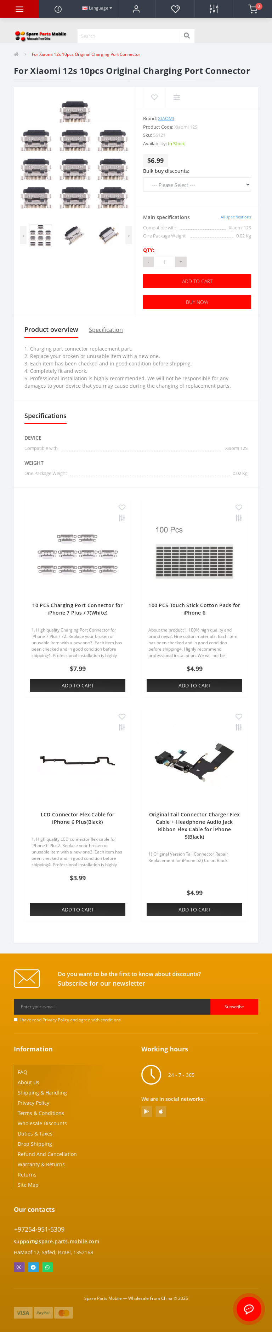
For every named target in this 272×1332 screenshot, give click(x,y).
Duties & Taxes (35, 1133)
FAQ (22, 1072)
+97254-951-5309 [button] (39, 1229)
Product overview (51, 329)
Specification (106, 330)
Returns (27, 1174)
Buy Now (197, 302)
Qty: (148, 250)
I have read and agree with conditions (70, 1020)
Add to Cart (197, 281)
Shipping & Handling (42, 1092)
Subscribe (234, 1007)
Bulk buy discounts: (166, 171)
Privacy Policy (55, 1020)
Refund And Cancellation (47, 1154)
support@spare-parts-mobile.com (56, 1241)
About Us (28, 1082)
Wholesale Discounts (42, 1123)
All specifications (236, 216)
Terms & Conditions (41, 1113)
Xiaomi (166, 118)
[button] (136, 9)
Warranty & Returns (41, 1164)
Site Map (28, 1184)
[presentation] (23, 235)
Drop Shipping (35, 1143)
